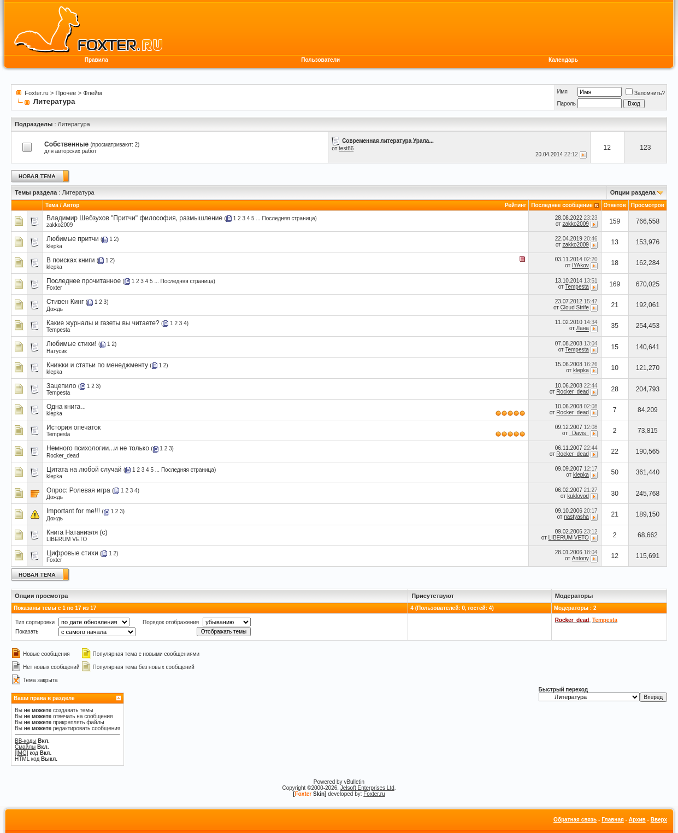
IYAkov (580, 266)
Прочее (66, 93)
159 (614, 221)
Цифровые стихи (72, 553)
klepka (54, 246)
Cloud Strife (575, 307)
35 (614, 326)
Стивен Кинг (65, 302)
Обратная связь (575, 820)
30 (614, 493)
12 (614, 556)
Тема (51, 205)
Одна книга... (66, 406)
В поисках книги (70, 260)
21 (614, 305)
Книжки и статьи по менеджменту (97, 365)
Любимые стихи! (71, 344)
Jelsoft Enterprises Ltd (367, 788)
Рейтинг (515, 205)
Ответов (615, 205)
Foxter (54, 288)
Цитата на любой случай (84, 469)
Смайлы (25, 747)
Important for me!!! (73, 511)
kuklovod (577, 496)
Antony (580, 558)
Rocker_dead (572, 392)
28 (614, 389)
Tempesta (576, 287)
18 (614, 263)
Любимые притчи (72, 239)
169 (614, 284)
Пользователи (320, 60)
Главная (613, 820)
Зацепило (61, 386)
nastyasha (576, 517)
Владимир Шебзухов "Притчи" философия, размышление (134, 218)
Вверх (659, 820)
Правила (96, 60)
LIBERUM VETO (66, 539)
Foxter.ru (36, 93)
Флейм (92, 93)
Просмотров (647, 205)
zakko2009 (59, 225)
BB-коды (26, 741)
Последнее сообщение (562, 205)
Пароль (566, 104)
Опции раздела (633, 192)
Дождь (54, 309)
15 (614, 347)
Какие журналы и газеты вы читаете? (103, 323)
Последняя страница (288, 218)
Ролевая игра (89, 490)
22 (614, 451)
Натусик (56, 351)
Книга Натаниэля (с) (77, 532)
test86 (346, 148)
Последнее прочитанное (83, 281)
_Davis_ (579, 433)
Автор (71, 205)
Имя (562, 92)
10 (614, 368)
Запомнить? (645, 93)
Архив (637, 820)
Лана (582, 329)
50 (614, 472)
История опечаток (73, 427)
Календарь (563, 60)
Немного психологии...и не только (97, 448)
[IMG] (21, 753)
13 (614, 242)
